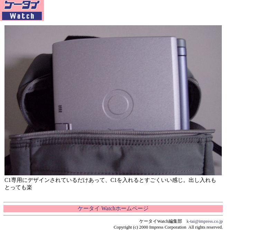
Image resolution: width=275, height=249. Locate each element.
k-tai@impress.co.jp (205, 221)
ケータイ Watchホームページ (113, 208)
